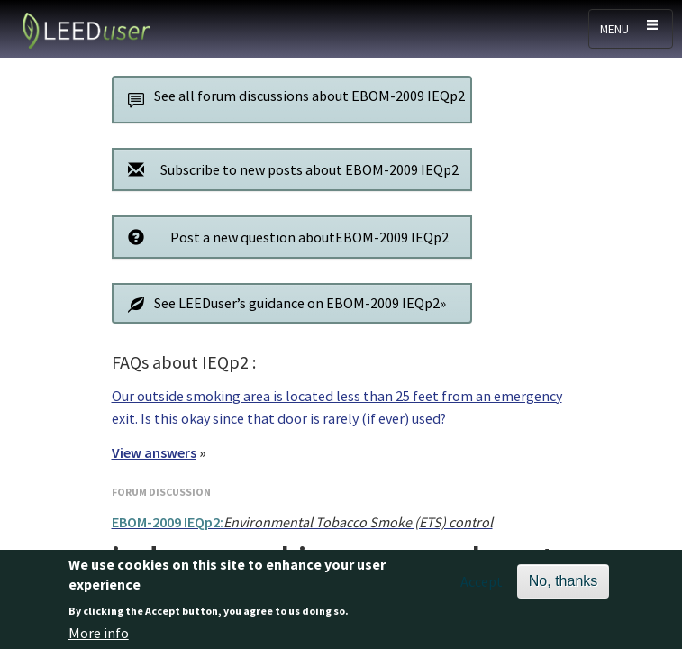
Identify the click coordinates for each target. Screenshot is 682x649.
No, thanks (563, 587)
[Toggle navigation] (630, 29)
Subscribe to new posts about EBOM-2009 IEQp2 (289, 169)
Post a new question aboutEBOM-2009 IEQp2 (284, 236)
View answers (154, 452)
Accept (481, 588)
